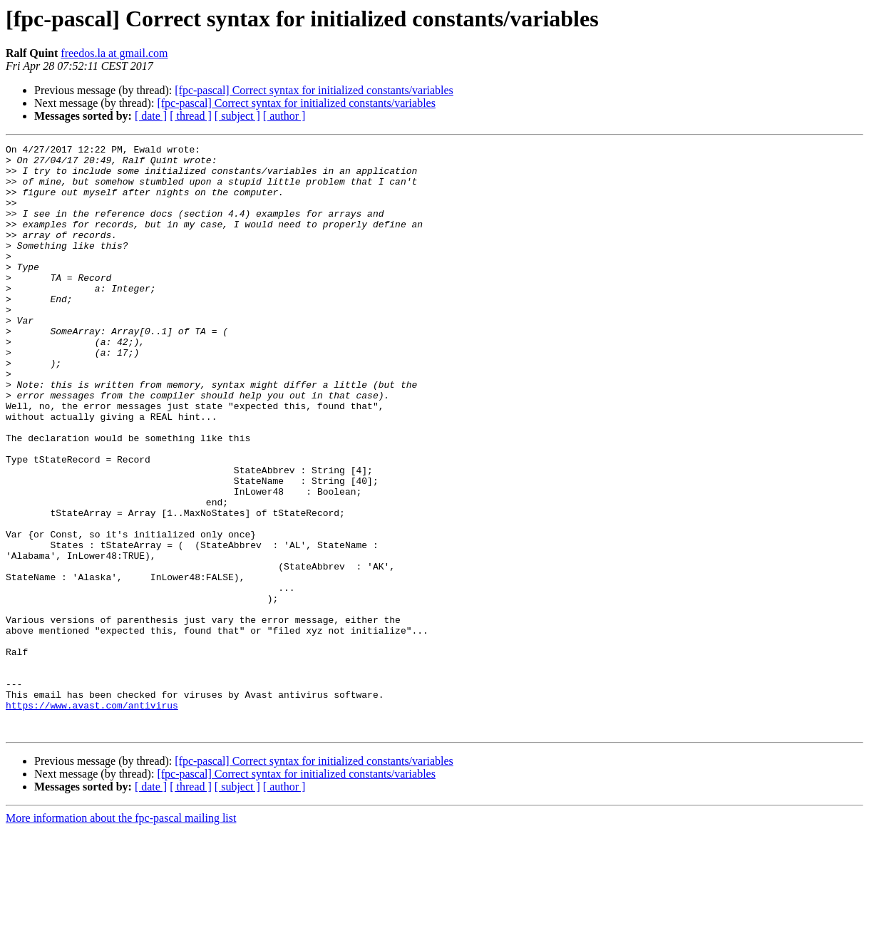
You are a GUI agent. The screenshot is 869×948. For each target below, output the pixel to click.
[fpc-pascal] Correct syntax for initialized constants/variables (314, 90)
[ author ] (284, 116)
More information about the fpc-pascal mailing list (121, 935)
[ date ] (151, 116)
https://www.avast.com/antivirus (92, 818)
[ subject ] (237, 116)
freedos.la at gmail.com (114, 53)
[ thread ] (191, 116)
